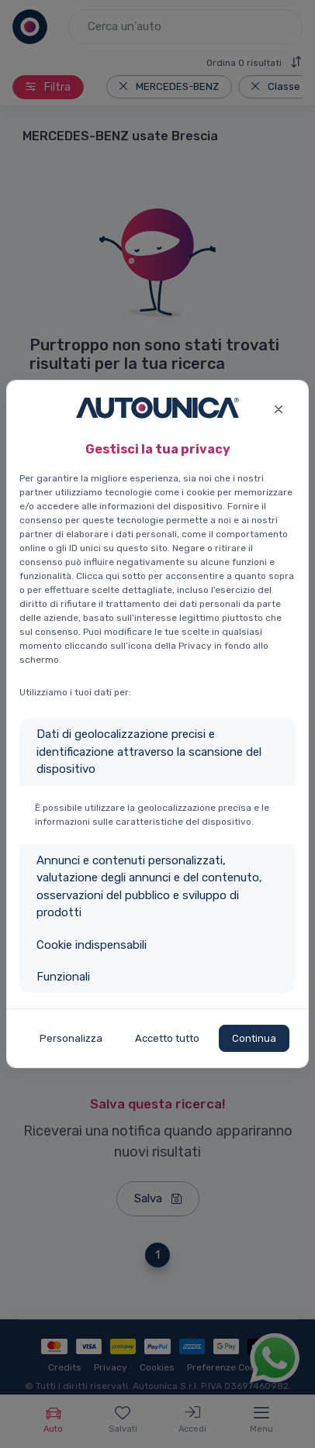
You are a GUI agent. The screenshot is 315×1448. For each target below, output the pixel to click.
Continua (254, 1038)
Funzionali (63, 977)
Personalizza (71, 1038)
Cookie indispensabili (91, 945)
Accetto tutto (167, 1038)
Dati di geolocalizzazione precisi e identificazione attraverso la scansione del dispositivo (148, 751)
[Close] (278, 407)
